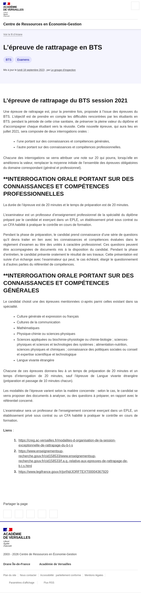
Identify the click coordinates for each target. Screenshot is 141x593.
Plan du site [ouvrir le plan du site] (9, 575)
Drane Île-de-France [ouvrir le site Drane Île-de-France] (16, 564)
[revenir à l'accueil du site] (70, 24)
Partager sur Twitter (19, 514)
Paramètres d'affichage (21, 582)
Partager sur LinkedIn (30, 514)
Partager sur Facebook (7, 514)
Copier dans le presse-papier (53, 514)
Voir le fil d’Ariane (12, 34)
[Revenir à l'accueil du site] (16, 537)
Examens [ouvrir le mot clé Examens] (23, 59)
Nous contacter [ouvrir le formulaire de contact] (28, 575)
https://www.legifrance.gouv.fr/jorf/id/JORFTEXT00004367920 (63, 471)
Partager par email (42, 514)
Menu (135, 6)
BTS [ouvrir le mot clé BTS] (8, 59)
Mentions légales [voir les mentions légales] (94, 575)
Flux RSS (49, 582)
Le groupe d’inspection (63, 70)
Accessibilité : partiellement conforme (60, 575)
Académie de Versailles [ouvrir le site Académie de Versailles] (55, 564)
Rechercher (124, 6)
